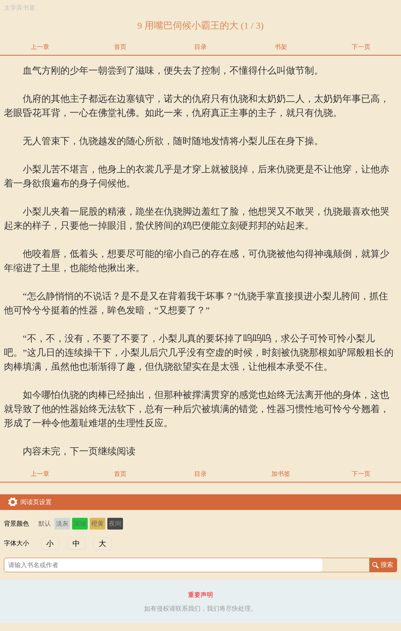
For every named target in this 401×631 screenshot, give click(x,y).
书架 (281, 46)
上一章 (40, 46)
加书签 (280, 473)
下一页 (361, 46)
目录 (200, 46)
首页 (120, 46)
